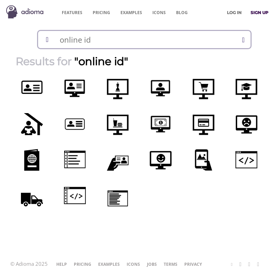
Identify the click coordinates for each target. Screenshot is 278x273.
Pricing (101, 12)
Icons (159, 12)
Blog (182, 12)
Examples (131, 12)
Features (72, 12)
